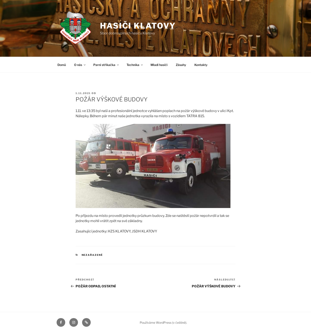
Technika (135, 65)
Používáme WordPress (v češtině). (163, 322)
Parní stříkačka (106, 65)
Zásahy (181, 65)
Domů (61, 65)
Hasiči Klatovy (138, 25)
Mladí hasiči (159, 65)
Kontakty (201, 65)
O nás (80, 65)
